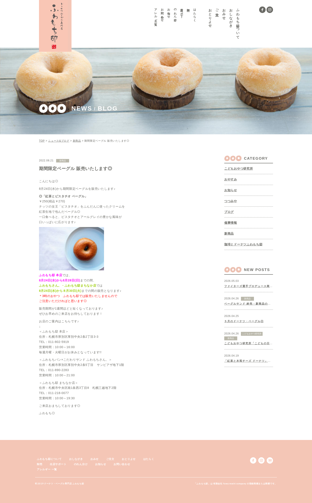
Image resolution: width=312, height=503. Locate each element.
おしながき (231, 16)
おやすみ (230, 179)
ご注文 (217, 8)
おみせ (224, 12)
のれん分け (175, 13)
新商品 (229, 233)
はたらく (194, 13)
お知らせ (168, 11)
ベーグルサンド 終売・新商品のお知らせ (252, 303)
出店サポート (181, 11)
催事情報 (230, 222)
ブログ (229, 212)
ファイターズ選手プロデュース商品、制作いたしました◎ (263, 286)
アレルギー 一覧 (155, 13)
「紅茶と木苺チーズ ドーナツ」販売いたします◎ (258, 360)
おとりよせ (210, 16)
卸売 (188, 6)
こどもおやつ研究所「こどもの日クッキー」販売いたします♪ (266, 343)
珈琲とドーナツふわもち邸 (243, 244)
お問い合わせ (162, 13)
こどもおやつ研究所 (238, 168)
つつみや (230, 201)
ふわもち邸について (238, 21)
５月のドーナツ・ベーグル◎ (244, 321)
